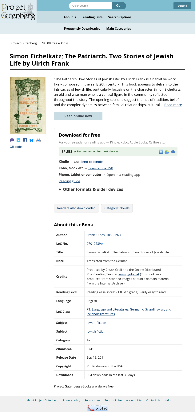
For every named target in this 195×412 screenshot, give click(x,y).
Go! (118, 5)
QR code (16, 147)
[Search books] (90, 5)
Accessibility (134, 400)
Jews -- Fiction (96, 323)
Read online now (78, 116)
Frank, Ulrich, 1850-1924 (104, 235)
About (70, 17)
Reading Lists (92, 17)
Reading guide (69, 181)
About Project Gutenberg (42, 400)
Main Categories (118, 28)
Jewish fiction (96, 331)
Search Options (119, 17)
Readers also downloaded (76, 208)
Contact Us (153, 400)
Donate (182, 5)
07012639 (95, 244)
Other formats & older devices (93, 189)
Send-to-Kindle (92, 161)
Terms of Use (113, 400)
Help (167, 400)
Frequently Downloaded (82, 28)
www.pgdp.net (129, 274)
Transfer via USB (100, 168)
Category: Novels (116, 208)
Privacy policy (71, 400)
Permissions (92, 400)
